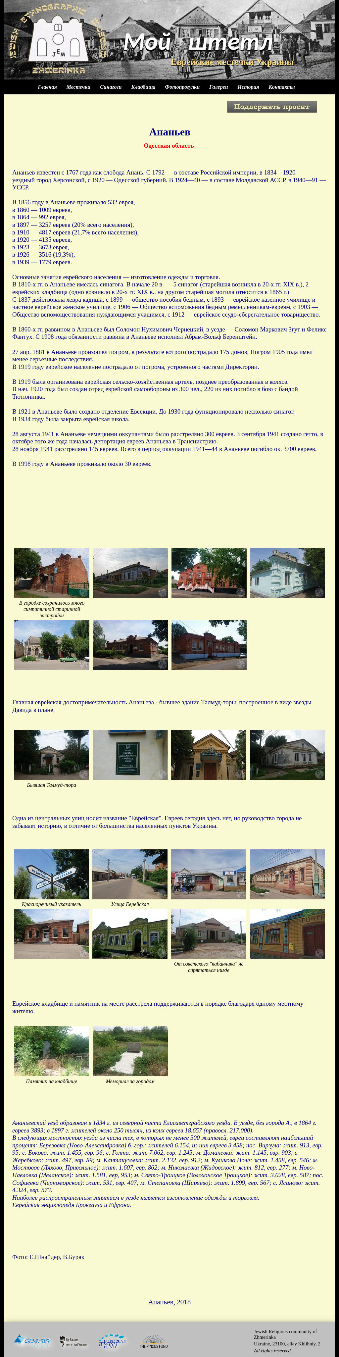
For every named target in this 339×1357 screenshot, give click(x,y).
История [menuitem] (248, 87)
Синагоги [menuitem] (110, 87)
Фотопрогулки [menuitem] (182, 87)
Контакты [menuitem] (282, 87)
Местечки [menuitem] (79, 87)
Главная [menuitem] (47, 87)
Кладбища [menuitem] (143, 87)
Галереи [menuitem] (218, 87)
